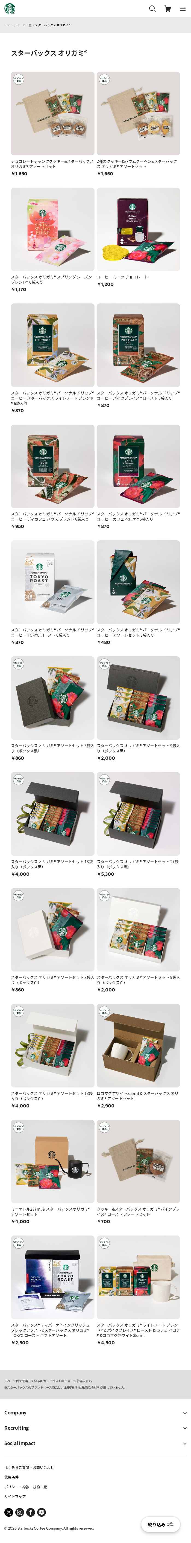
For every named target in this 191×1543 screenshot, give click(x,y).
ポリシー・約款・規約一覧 (25, 1486)
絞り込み (161, 1524)
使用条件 (11, 1477)
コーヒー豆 (23, 25)
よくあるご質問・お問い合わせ (29, 1467)
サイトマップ (15, 1496)
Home (8, 25)
